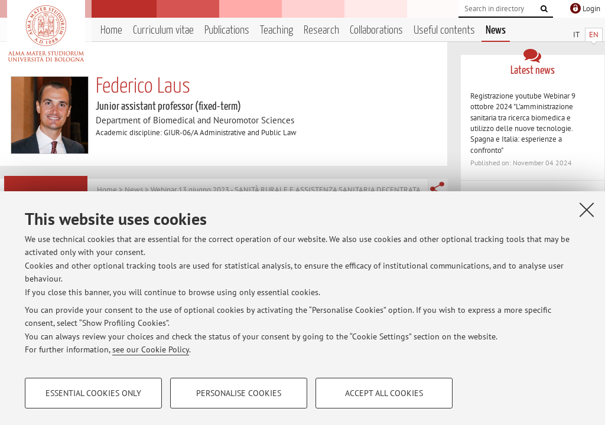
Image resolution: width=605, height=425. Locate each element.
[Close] (586, 209)
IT (576, 35)
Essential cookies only (93, 393)
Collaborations (376, 30)
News (496, 30)
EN (594, 35)
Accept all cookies (384, 393)
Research (321, 30)
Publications (226, 30)
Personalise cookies (238, 393)
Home (111, 30)
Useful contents (444, 30)
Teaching (276, 30)
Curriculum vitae (163, 30)
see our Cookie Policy (150, 349)
